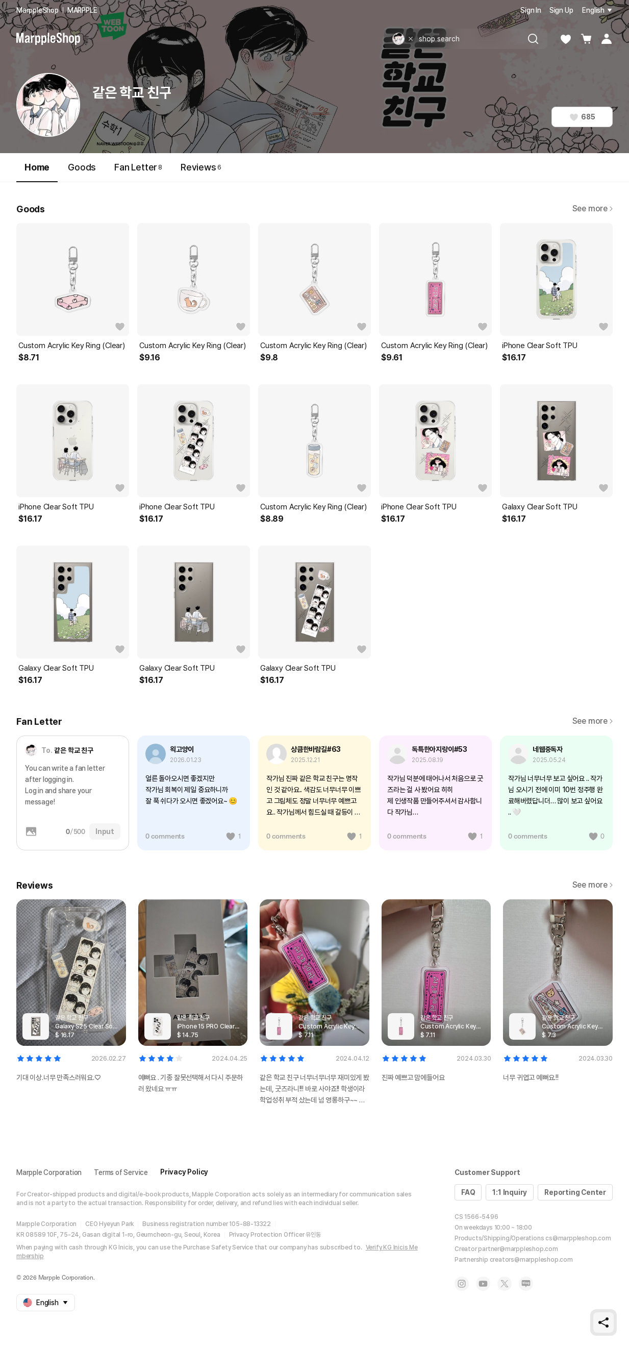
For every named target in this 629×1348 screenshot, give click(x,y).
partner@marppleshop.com (518, 1249)
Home (37, 172)
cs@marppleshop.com (578, 1238)
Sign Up (561, 10)
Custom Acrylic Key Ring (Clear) (71, 345)
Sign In (530, 10)
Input (104, 831)
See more (592, 208)
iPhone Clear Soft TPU (539, 345)
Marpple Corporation (49, 1172)
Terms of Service (121, 1172)
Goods (82, 167)
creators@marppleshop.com (531, 1259)
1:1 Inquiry (509, 1192)
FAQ (468, 1192)
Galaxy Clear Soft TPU (539, 506)
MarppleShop (37, 10)
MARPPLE (82, 10)
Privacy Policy (184, 1172)
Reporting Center (575, 1192)
